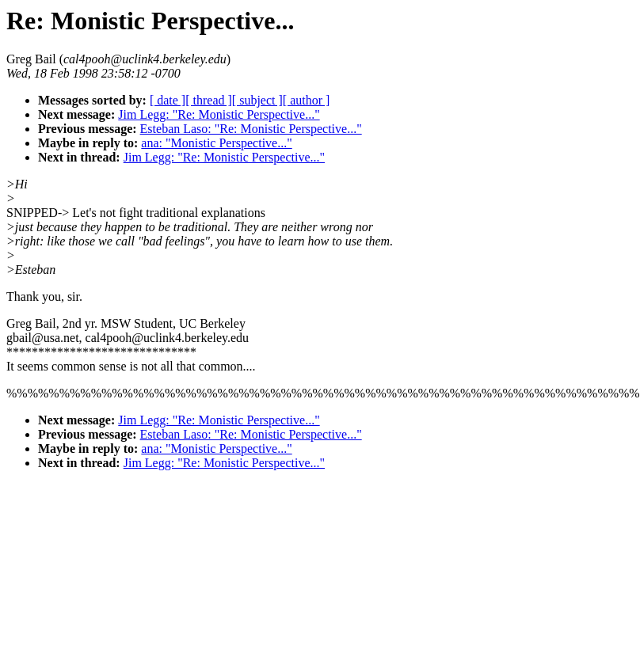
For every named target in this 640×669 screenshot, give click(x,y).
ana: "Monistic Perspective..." (216, 143)
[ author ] (306, 100)
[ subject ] (257, 100)
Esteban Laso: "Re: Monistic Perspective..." (251, 128)
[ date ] (167, 100)
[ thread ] (208, 100)
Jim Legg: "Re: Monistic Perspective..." (218, 114)
